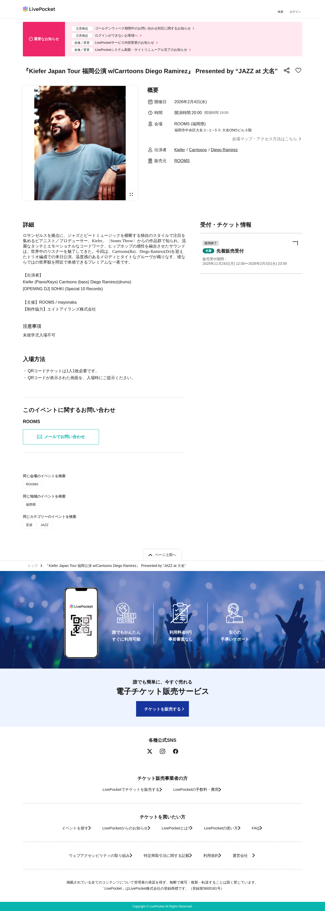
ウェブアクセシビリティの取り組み (89, 855)
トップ (33, 565)
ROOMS (182, 164)
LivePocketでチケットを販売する (126, 789)
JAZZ (43, 528)
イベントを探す (63, 828)
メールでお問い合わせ (61, 441)
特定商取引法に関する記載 (164, 855)
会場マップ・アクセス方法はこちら (264, 143)
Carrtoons (198, 153)
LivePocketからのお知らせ (118, 828)
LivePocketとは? (175, 828)
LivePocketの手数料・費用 (198, 789)
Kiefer (179, 153)
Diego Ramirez (224, 153)
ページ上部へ (165, 553)
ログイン (296, 12)
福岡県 (30, 508)
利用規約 (214, 855)
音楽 (29, 528)
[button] (251, 258)
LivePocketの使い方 (226, 828)
